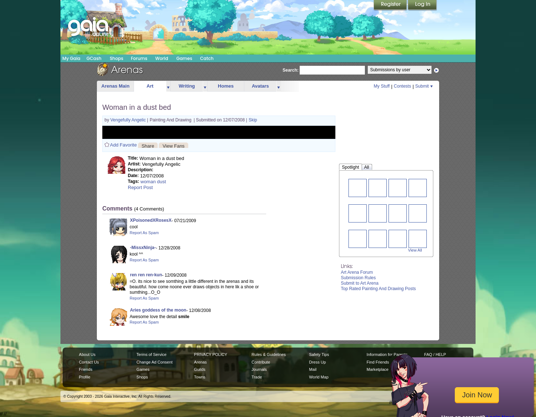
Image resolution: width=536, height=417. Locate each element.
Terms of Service (151, 354)
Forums (139, 58)
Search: (291, 70)
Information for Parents (387, 354)
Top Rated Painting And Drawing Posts (378, 288)
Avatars (260, 86)
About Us (87, 354)
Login (422, 5)
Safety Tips (319, 354)
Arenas (200, 362)
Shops (116, 58)
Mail (312, 369)
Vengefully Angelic (128, 120)
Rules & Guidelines (269, 354)
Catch (207, 58)
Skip (253, 120)
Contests (402, 86)
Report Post (140, 187)
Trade (257, 377)
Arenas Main (115, 86)
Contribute (261, 362)
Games (184, 58)
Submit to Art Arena (359, 283)
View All (415, 250)
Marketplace (378, 369)
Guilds (199, 369)
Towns (199, 377)
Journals (259, 369)
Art (150, 86)
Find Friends (378, 362)
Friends (85, 369)
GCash (94, 58)
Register (391, 5)
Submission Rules (358, 277)
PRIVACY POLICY (210, 354)
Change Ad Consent (155, 362)
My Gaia (71, 58)
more (168, 86)
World (161, 58)
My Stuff (382, 86)
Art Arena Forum (357, 272)
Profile (84, 377)
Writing (187, 86)
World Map (318, 377)
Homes (225, 86)
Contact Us (89, 362)
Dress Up (317, 362)
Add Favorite (123, 145)
